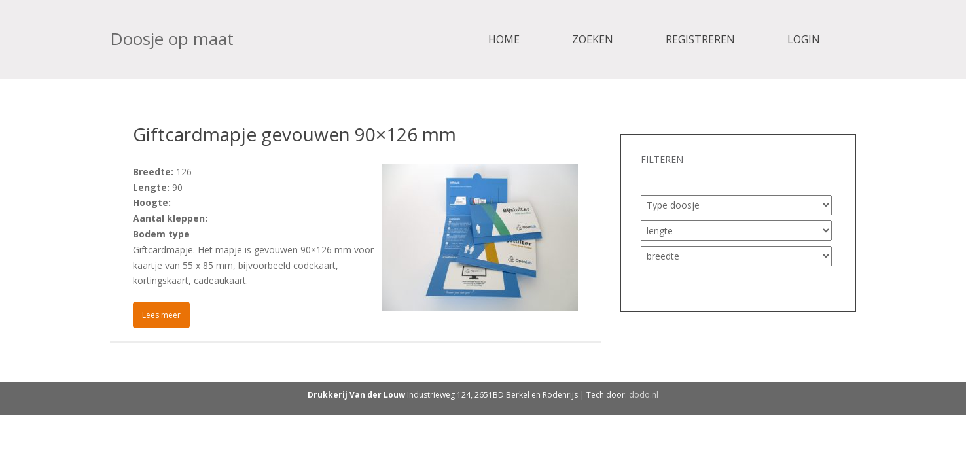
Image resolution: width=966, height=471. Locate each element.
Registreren (700, 39)
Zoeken (592, 39)
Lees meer (161, 315)
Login (803, 39)
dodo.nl (643, 394)
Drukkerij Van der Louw (356, 394)
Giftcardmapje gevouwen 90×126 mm (294, 134)
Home (504, 39)
